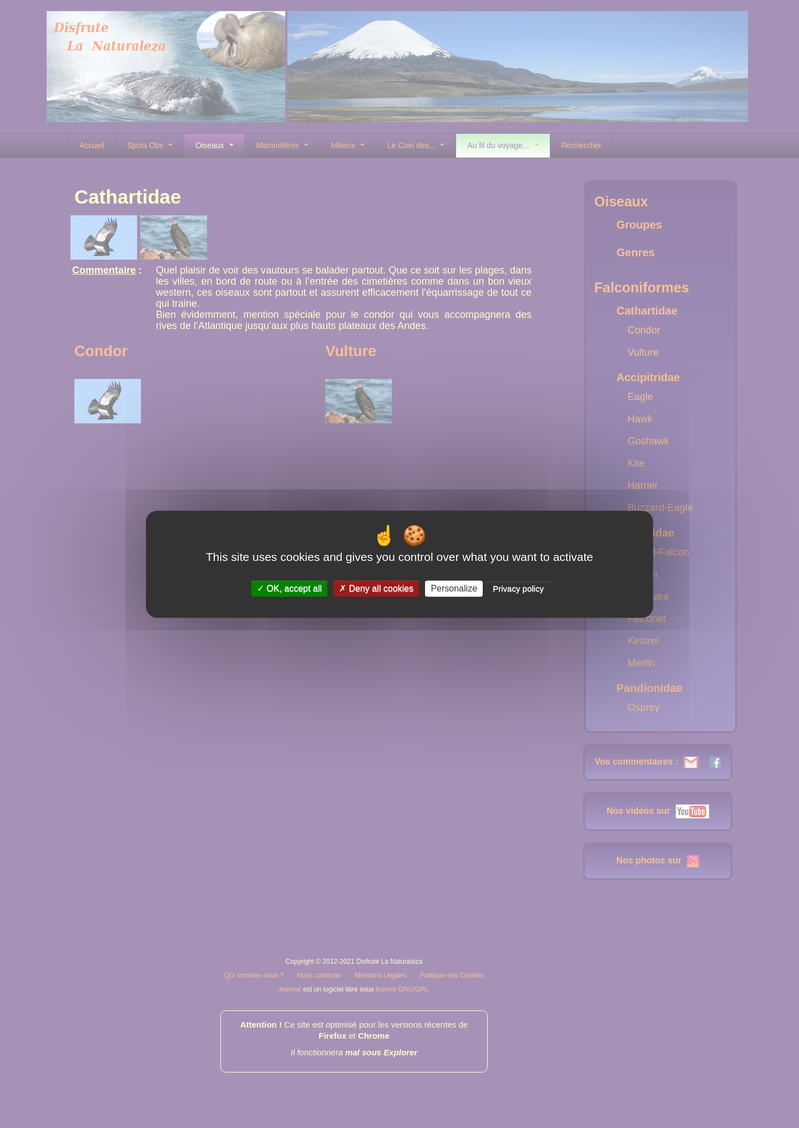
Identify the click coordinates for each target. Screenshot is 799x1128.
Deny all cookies (376, 588)
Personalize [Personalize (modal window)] (454, 588)
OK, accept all (289, 588)
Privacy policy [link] (518, 588)
